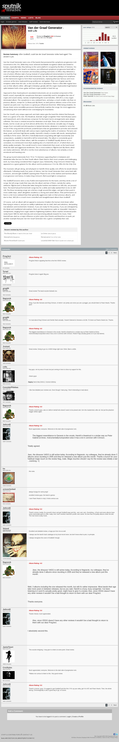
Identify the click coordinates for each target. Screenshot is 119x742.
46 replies (49, 37)
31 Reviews (57, 36)
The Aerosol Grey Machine (91, 84)
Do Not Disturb (108, 84)
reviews (5, 18)
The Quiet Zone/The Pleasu (108, 67)
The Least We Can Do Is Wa (90, 67)
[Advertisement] (100, 124)
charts (15, 18)
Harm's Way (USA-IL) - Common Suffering (44, 382)
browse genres (11, 22)
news (23, 18)
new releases (22, 22)
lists (30, 18)
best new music (45, 22)
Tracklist (41, 43)
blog (38, 18)
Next (115, 253)
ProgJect (47, 36)
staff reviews (33, 22)
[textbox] (102, 21)
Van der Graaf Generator (46, 27)
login (2, 22)
